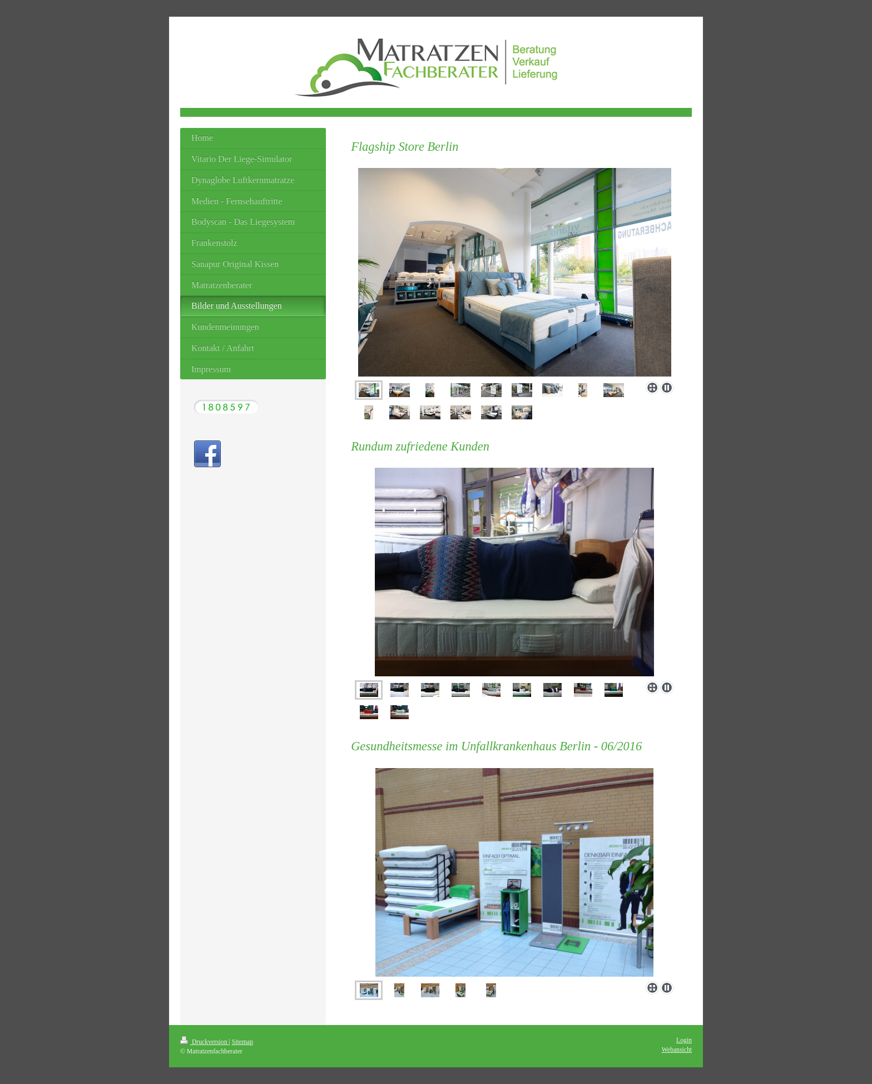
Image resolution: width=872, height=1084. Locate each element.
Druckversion (204, 1042)
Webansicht (677, 1049)
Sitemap (242, 1042)
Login (684, 1040)
